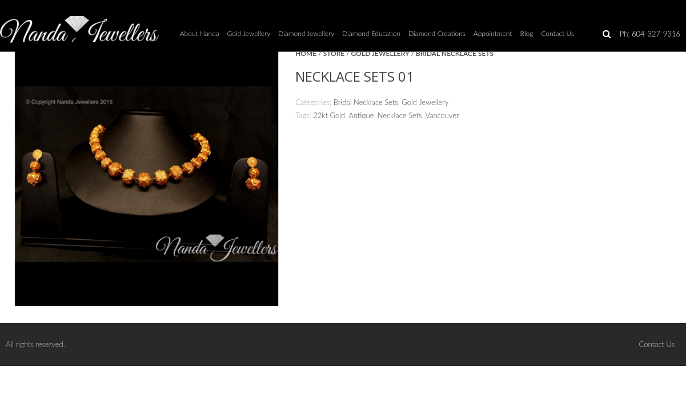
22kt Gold (329, 115)
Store (334, 53)
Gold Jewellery (380, 53)
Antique (361, 115)
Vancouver (442, 115)
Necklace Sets (400, 115)
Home (305, 53)
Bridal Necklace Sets (455, 53)
